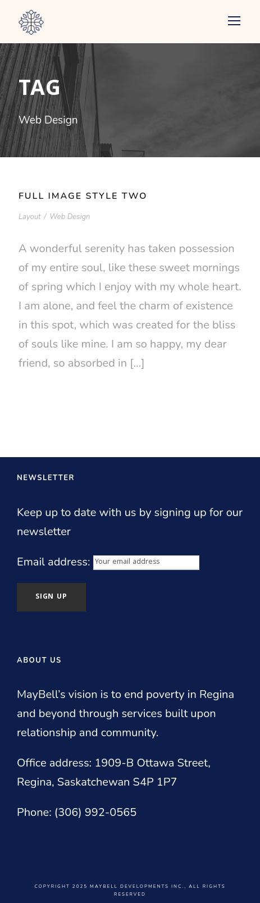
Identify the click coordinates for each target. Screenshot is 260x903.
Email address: (55, 561)
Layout (30, 217)
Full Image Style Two (83, 196)
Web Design (69, 217)
